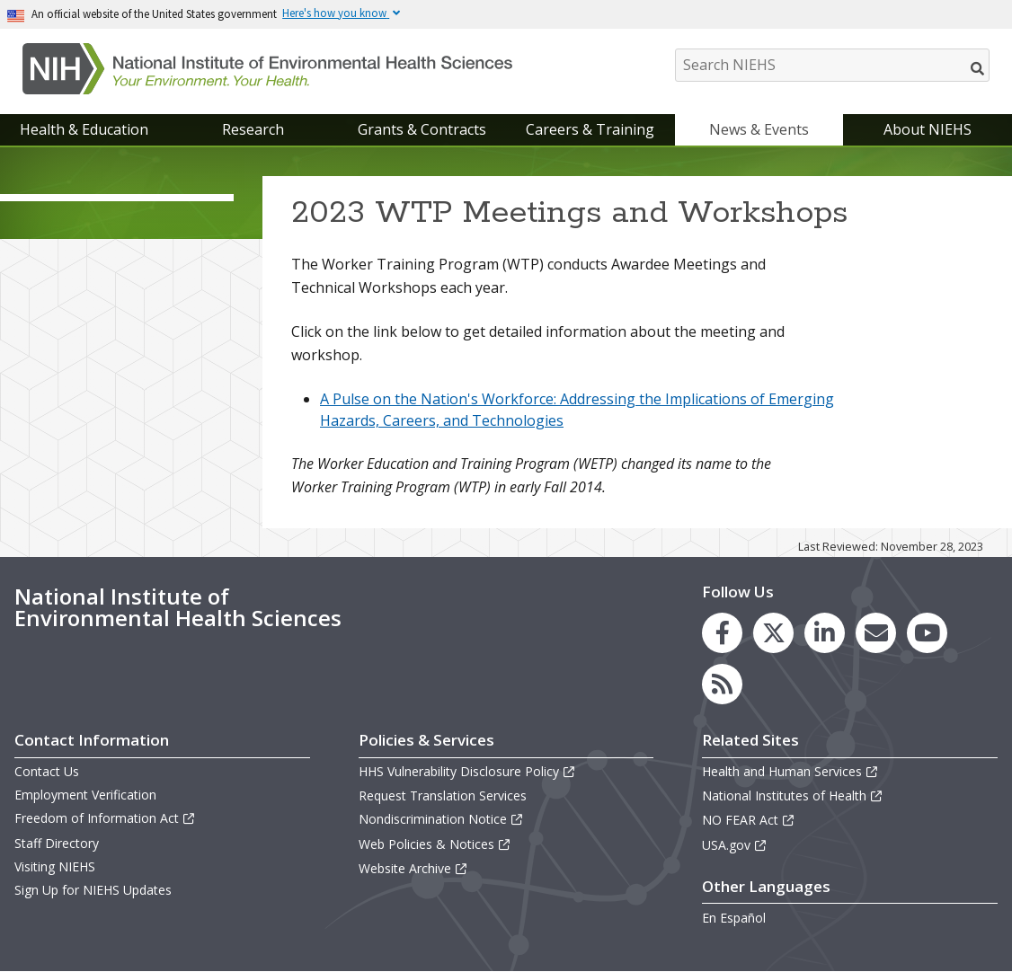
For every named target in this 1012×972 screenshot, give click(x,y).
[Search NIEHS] (832, 65)
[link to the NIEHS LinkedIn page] (824, 633)
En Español (734, 917)
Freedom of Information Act (105, 817)
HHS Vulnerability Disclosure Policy (467, 771)
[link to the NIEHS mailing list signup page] (876, 633)
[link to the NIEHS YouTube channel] (927, 633)
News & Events (759, 129)
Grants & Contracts (422, 129)
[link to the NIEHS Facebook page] (722, 633)
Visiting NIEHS (54, 866)
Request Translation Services (443, 795)
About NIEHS (927, 129)
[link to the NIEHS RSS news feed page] (722, 684)
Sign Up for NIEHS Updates (93, 889)
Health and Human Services (790, 771)
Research (253, 129)
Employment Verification (85, 794)
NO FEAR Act (748, 819)
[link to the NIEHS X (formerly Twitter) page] (773, 633)
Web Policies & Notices (435, 844)
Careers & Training (590, 129)
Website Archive (413, 868)
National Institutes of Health (792, 795)
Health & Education (84, 129)
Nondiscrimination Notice (441, 818)
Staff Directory (56, 843)
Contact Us (46, 771)
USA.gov (735, 844)
